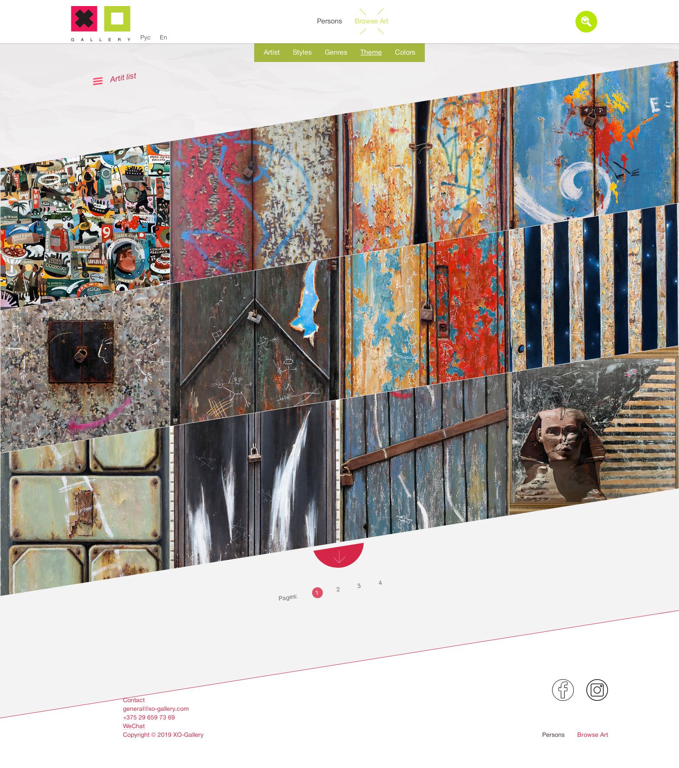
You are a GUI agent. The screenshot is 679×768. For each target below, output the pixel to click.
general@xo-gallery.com (156, 708)
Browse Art (371, 21)
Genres (336, 52)
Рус (145, 37)
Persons (329, 21)
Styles (302, 52)
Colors (405, 52)
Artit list (123, 77)
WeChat (134, 725)
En (163, 37)
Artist (272, 52)
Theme (371, 52)
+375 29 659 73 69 (149, 717)
